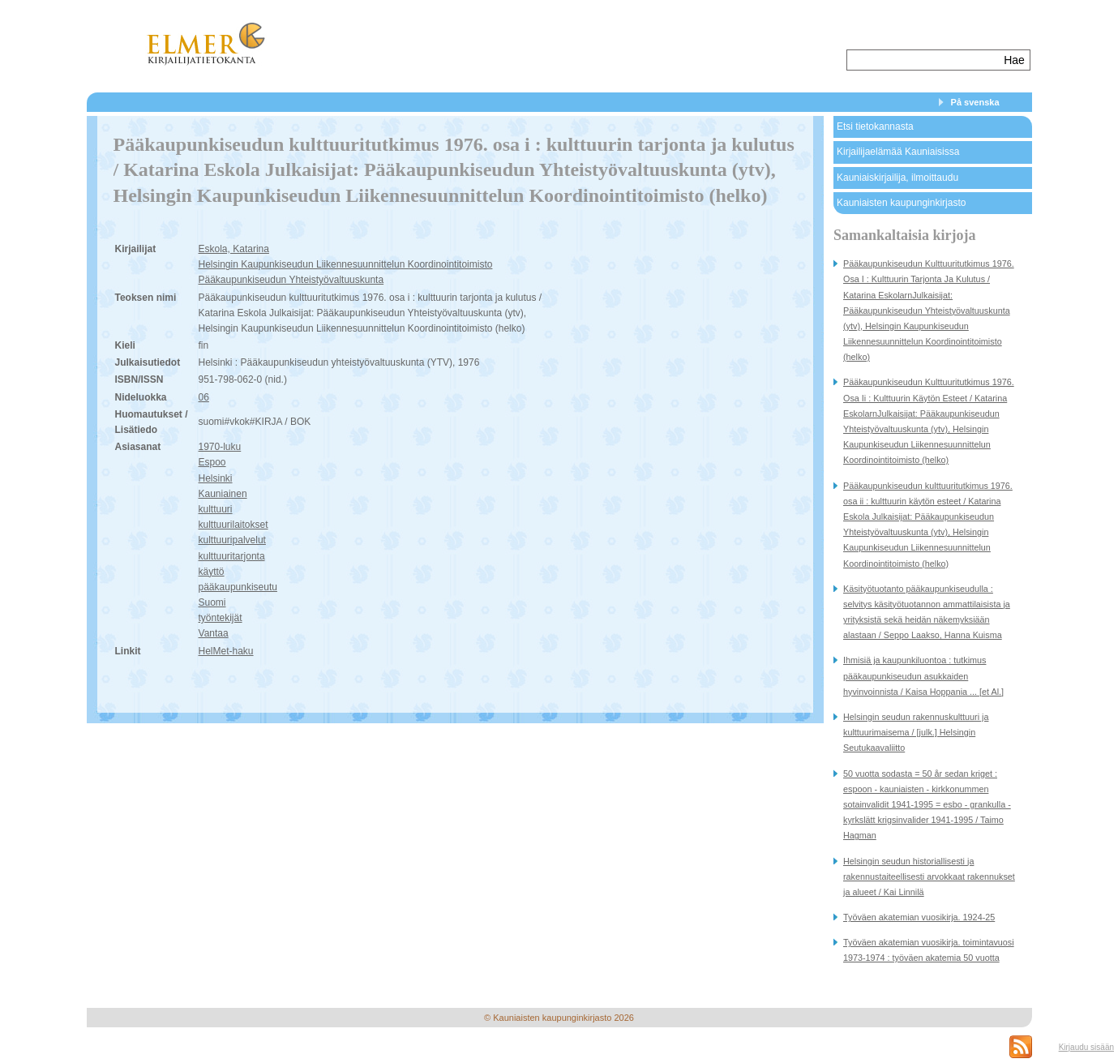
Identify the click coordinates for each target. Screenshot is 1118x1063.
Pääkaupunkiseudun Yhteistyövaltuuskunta (291, 279)
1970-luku (220, 446)
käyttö (212, 571)
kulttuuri (216, 509)
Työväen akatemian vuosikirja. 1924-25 (919, 917)
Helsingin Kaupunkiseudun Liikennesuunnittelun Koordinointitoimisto (346, 264)
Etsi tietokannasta (875, 126)
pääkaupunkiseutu (238, 587)
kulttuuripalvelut (232, 540)
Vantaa (214, 633)
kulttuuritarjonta (232, 556)
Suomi (212, 602)
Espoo (212, 462)
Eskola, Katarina (234, 249)
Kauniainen (223, 493)
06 (204, 397)
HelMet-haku (226, 651)
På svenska (975, 102)
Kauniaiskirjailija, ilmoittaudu (897, 177)
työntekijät (220, 618)
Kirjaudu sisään (1086, 1047)
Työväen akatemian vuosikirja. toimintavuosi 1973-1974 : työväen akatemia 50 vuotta (928, 949)
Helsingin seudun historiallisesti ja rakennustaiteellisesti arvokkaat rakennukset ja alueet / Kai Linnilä (929, 876)
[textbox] (923, 60)
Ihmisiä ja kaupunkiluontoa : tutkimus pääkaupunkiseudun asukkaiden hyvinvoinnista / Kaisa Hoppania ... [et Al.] (923, 675)
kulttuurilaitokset (233, 524)
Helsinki (216, 478)
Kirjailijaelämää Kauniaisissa (898, 151)
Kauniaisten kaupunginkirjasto (901, 202)
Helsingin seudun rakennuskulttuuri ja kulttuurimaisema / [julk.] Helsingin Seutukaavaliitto (915, 732)
